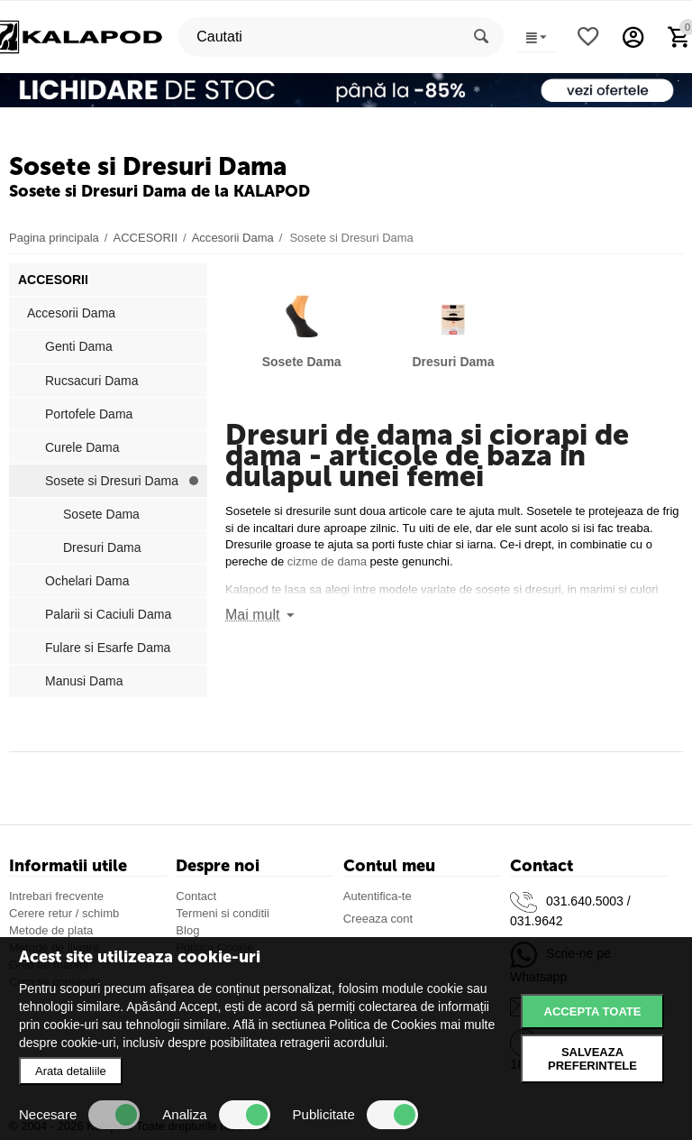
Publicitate (355, 1114)
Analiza (215, 1114)
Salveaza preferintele (592, 1058)
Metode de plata (51, 930)
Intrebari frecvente (56, 896)
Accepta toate (593, 1011)
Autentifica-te (377, 896)
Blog (187, 930)
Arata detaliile (70, 1071)
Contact (196, 896)
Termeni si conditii (222, 913)
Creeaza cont (378, 918)
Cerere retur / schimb (64, 913)
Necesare (79, 1114)
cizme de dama (327, 561)
